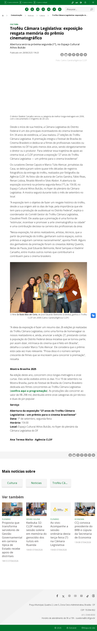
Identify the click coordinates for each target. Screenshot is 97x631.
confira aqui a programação (29, 403)
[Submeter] (68, 21)
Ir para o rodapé (40, 2)
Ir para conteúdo (11, 2)
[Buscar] (55, 21)
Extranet (71, 628)
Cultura (14, 36)
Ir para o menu (25, 2)
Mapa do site (88, 628)
